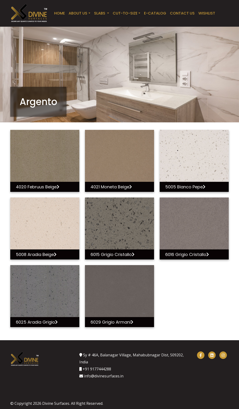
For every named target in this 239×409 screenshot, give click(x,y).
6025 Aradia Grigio (37, 322)
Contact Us (182, 13)
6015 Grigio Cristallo (112, 254)
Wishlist (206, 13)
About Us (78, 13)
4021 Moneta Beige (111, 187)
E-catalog (155, 13)
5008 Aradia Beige (36, 254)
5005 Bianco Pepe (185, 187)
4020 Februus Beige (37, 187)
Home (59, 13)
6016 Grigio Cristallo (187, 254)
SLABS (100, 13)
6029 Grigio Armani (112, 322)
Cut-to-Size (125, 13)
